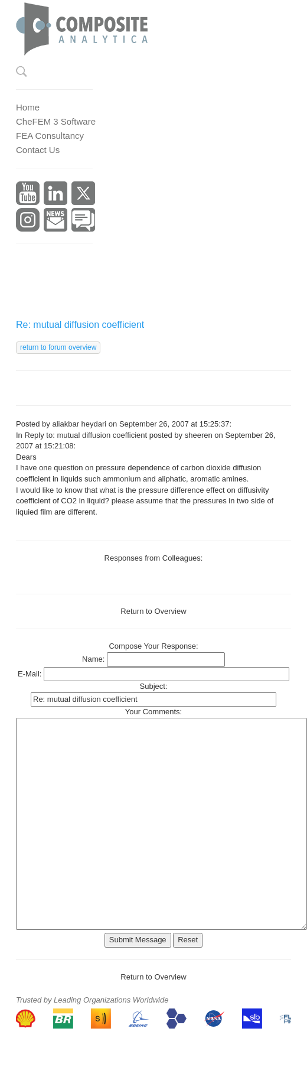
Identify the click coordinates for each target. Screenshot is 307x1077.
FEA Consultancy (50, 136)
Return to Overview (153, 611)
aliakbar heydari (79, 423)
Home (28, 107)
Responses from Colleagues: (153, 558)
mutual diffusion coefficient (102, 435)
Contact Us (38, 150)
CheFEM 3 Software (56, 121)
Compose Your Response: (153, 646)
